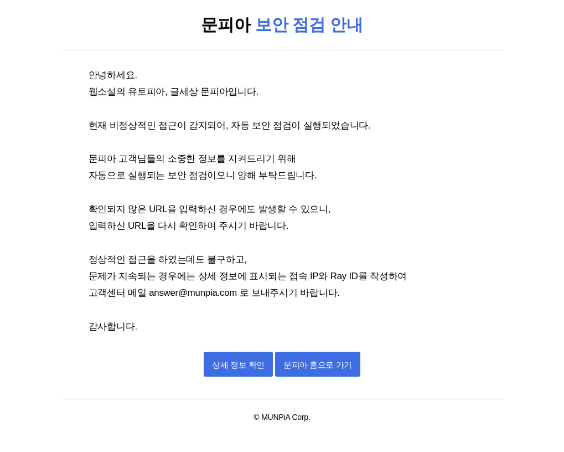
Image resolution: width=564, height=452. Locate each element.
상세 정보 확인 (238, 364)
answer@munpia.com (194, 292)
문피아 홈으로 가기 (317, 364)
